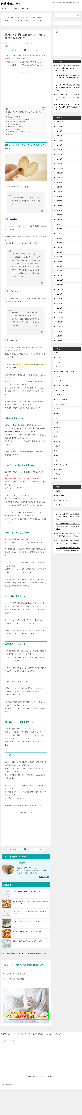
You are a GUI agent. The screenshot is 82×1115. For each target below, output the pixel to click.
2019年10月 (59, 326)
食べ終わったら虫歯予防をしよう (19, 131)
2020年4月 (59, 298)
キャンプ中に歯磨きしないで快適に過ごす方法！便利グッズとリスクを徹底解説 (68, 97)
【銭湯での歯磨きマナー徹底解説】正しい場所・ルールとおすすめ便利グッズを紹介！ (68, 77)
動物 (57, 423)
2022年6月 (59, 252)
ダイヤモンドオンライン (19, 291)
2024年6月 (59, 140)
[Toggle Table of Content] (42, 109)
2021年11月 (59, 285)
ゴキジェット (60, 376)
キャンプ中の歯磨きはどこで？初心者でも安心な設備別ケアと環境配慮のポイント (68, 107)
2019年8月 (59, 336)
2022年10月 (59, 233)
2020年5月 (59, 294)
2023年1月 (59, 219)
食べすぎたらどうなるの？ (17, 122)
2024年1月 (59, 164)
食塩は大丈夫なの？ (15, 117)
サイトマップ (6, 8)
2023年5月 (59, 201)
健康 (57, 418)
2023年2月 (59, 215)
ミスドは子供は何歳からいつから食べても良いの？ (14, 953)
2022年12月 (59, 224)
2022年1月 (59, 275)
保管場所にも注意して (15, 127)
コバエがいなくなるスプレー (65, 371)
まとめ (10, 134)
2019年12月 (59, 317)
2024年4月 (59, 150)
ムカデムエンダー (61, 404)
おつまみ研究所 (15, 488)
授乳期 (58, 441)
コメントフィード (61, 500)
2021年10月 (59, 289)
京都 (57, 413)
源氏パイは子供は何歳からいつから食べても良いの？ (25, 113)
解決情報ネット (11, 3)
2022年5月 (59, 257)
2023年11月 (59, 173)
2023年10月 (59, 177)
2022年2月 (59, 271)
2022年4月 (59, 261)
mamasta (13, 340)
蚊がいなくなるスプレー (63, 465)
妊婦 (57, 432)
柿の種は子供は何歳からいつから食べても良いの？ (27, 931)
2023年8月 (59, 187)
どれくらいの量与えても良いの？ (19, 119)
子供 (7, 46)
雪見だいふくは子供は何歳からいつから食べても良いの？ (29, 941)
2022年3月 (59, 266)
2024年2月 (59, 159)
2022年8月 (59, 243)
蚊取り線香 (59, 469)
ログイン (58, 491)
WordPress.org (60, 505)
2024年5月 (59, 145)
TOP (9, 1034)
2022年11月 (59, 229)
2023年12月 (59, 168)
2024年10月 (59, 122)
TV (57, 353)
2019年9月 (59, 331)
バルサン (58, 395)
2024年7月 (59, 136)
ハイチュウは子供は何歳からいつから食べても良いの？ (28, 891)
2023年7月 (59, 191)
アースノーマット (61, 367)
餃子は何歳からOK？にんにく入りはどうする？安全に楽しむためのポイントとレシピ (30, 902)
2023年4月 (59, 205)
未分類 (58, 446)
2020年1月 (59, 313)
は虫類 (58, 357)
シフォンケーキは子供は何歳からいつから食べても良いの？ (29, 921)
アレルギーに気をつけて (16, 129)
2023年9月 (59, 182)
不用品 (58, 409)
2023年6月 (59, 196)
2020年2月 (59, 308)
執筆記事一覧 (44, 877)
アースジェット (61, 362)
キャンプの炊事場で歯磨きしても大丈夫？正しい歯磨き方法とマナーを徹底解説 (68, 87)
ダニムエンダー (61, 390)
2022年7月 (59, 247)
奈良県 (58, 427)
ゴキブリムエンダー (62, 385)
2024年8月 (59, 131)
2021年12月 (59, 280)
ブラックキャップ (61, 399)
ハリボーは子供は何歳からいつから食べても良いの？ (39, 953)
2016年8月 (59, 340)
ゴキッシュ (59, 381)
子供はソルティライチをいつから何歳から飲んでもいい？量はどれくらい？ (30, 912)
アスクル (13, 219)
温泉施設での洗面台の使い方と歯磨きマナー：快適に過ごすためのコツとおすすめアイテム (68, 68)
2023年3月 (59, 210)
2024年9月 (59, 126)
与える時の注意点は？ (15, 124)
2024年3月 (59, 154)
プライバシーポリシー (21, 8)
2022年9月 (59, 238)
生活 (57, 455)
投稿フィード (60, 495)
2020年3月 (59, 303)
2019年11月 (59, 322)
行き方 (58, 474)
